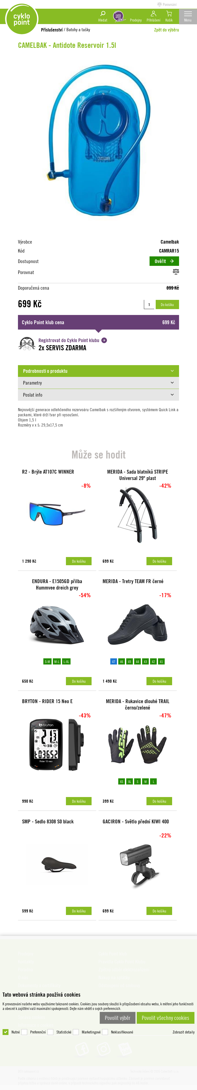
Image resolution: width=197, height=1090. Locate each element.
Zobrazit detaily (183, 1018)
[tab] (98, 371)
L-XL (66, 662)
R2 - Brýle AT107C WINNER (49, 471)
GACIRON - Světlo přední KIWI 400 (137, 825)
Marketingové (91, 1018)
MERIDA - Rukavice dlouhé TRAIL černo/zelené (137, 707)
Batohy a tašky (78, 29)
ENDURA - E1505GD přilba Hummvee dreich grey (57, 585)
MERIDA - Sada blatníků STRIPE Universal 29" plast (137, 474)
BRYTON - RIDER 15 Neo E (48, 704)
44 (137, 662)
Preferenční (38, 1018)
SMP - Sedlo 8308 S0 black (49, 825)
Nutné (16, 1018)
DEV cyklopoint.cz (23, 20)
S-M (47, 662)
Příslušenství (52, 30)
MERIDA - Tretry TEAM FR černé (134, 582)
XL (129, 784)
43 (145, 662)
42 (153, 662)
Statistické (63, 1018)
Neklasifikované (122, 1018)
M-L (56, 662)
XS (121, 784)
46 (121, 662)
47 (113, 662)
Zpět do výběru (166, 30)
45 (129, 662)
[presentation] (98, 371)
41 (161, 662)
